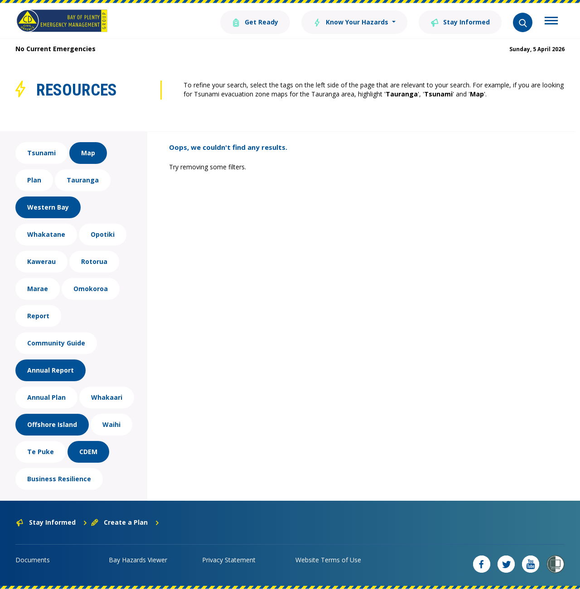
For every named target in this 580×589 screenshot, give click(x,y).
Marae (37, 288)
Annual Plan (46, 397)
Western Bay (48, 207)
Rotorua (94, 261)
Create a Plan (125, 522)
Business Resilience (59, 478)
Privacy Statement (229, 559)
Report (38, 315)
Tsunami (41, 152)
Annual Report (50, 370)
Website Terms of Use (328, 559)
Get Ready (255, 21)
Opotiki (103, 234)
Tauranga (83, 180)
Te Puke (40, 451)
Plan (34, 180)
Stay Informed (460, 21)
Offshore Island (52, 424)
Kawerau (41, 261)
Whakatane (46, 234)
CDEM (88, 451)
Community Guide (56, 343)
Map (88, 152)
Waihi (111, 424)
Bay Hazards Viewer (138, 559)
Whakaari (106, 397)
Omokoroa (90, 288)
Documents (32, 559)
